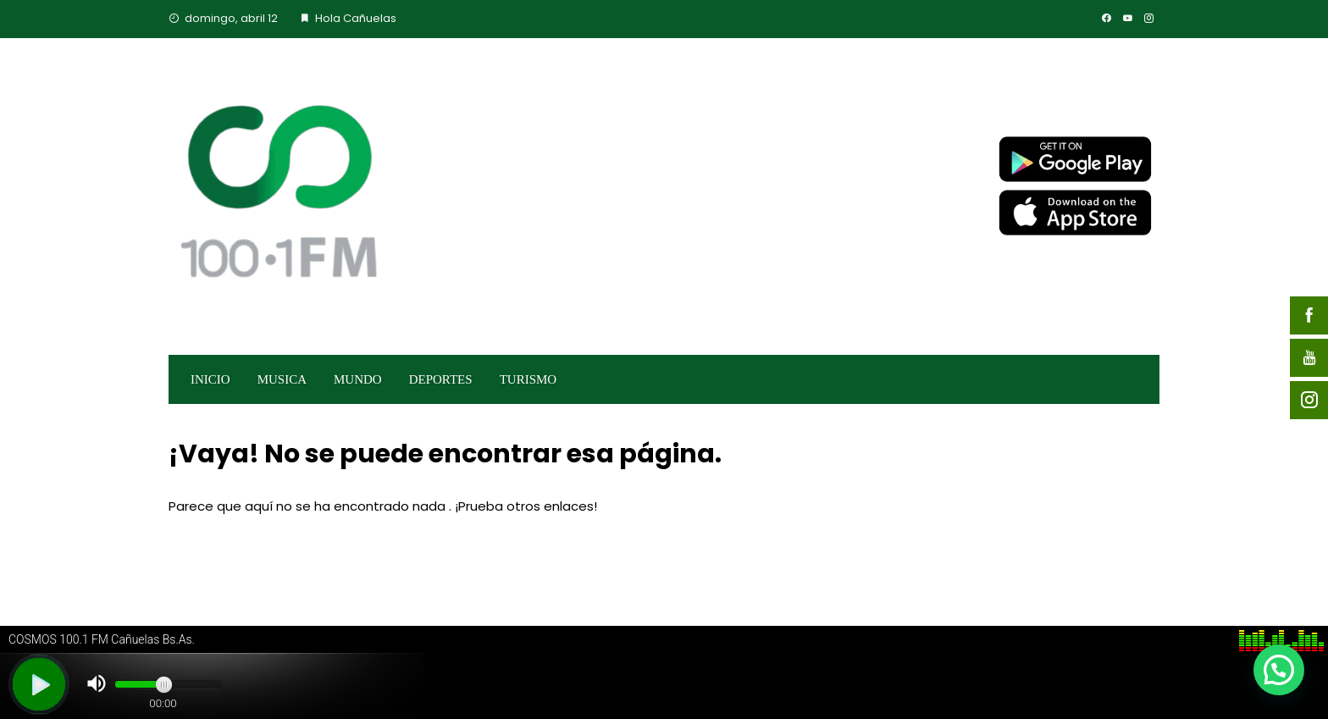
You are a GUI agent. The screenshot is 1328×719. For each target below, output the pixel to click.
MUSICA (282, 379)
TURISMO (528, 379)
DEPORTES (441, 379)
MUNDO (358, 379)
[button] (1278, 669)
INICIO (210, 379)
